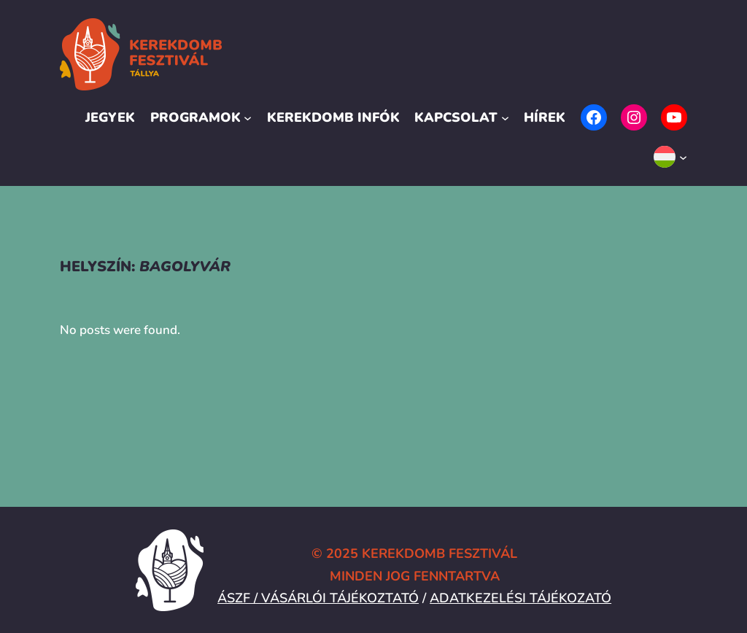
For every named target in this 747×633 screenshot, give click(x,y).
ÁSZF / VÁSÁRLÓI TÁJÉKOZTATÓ (318, 598)
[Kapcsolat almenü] (505, 118)
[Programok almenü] (248, 118)
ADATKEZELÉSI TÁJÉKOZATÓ (520, 598)
